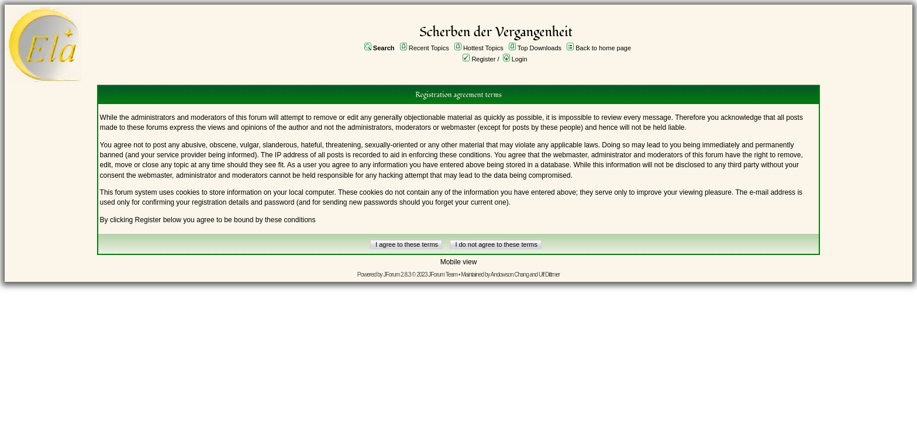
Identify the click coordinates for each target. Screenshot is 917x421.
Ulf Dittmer (549, 274)
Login (520, 59)
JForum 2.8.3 (397, 274)
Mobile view (458, 262)
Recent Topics (429, 47)
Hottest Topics (483, 47)
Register (483, 59)
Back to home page (603, 47)
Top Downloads (539, 47)
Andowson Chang (510, 274)
